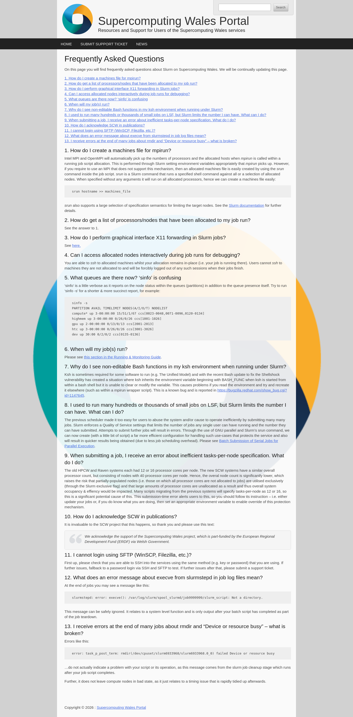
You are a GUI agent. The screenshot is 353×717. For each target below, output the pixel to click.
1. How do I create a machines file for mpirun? (102, 78)
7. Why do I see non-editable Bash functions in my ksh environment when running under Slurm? (143, 109)
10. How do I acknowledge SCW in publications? (104, 125)
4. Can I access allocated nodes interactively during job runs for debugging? (127, 94)
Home (66, 44)
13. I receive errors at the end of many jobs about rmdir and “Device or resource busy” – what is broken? (150, 141)
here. (76, 245)
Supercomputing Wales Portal (173, 20)
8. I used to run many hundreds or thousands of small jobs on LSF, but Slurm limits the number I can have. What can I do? (165, 115)
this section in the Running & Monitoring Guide (122, 357)
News (141, 44)
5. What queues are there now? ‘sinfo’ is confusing (106, 99)
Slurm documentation (246, 205)
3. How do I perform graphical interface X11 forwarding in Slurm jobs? (122, 88)
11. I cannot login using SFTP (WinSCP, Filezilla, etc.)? (109, 130)
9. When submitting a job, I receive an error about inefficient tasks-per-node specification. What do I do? (150, 120)
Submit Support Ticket (104, 44)
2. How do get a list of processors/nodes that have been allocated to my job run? (130, 83)
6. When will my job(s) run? (87, 104)
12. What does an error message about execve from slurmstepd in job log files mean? (135, 135)
